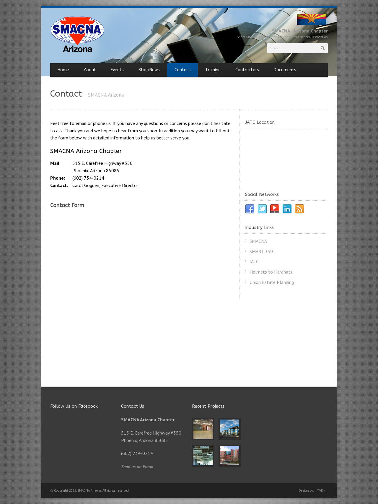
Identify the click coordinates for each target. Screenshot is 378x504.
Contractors (247, 69)
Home (63, 69)
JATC (254, 261)
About (90, 69)
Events (117, 69)
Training (213, 69)
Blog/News (149, 69)
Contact (182, 69)
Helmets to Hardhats (271, 272)
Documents (285, 69)
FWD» (321, 490)
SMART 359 (261, 251)
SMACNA (258, 241)
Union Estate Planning (272, 282)
